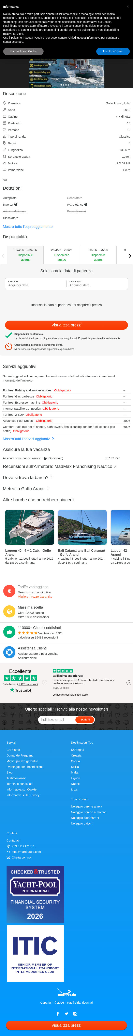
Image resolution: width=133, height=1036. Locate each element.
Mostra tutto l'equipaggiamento (28, 227)
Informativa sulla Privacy (23, 795)
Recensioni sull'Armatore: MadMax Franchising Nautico (60, 466)
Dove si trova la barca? (28, 477)
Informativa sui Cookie (21, 789)
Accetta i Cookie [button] (113, 51)
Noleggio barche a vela (86, 806)
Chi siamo (13, 749)
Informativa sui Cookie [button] (97, 21)
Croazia (76, 755)
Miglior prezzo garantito (22, 761)
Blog (9, 772)
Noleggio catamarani (85, 817)
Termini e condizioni (19, 783)
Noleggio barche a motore (88, 812)
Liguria (75, 778)
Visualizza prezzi (66, 325)
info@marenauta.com (23, 851)
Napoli (75, 783)
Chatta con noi (18, 857)
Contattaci (13, 840)
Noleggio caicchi (82, 823)
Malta (74, 772)
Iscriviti (84, 719)
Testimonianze (16, 778)
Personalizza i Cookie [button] (23, 51)
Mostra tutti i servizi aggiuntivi (29, 439)
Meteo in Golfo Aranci (26, 488)
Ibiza (74, 789)
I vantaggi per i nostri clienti (24, 766)
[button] (127, 6)
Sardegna (77, 749)
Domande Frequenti (19, 755)
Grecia (75, 761)
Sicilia (75, 766)
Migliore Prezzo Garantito (35, 596)
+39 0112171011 (20, 846)
